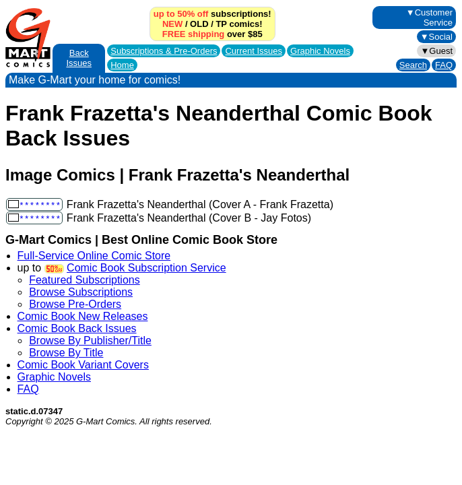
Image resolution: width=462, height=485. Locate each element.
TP (221, 24)
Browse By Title (66, 352)
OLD (199, 24)
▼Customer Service (429, 17)
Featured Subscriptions (84, 280)
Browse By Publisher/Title (90, 340)
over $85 (212, 34)
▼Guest (436, 51)
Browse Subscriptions (81, 292)
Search (413, 65)
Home (122, 65)
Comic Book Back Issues (77, 328)
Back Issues (79, 58)
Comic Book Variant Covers (83, 364)
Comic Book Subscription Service (146, 267)
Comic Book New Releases (83, 316)
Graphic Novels (320, 51)
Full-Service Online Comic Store (94, 255)
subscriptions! (212, 14)
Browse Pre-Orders (75, 304)
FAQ (444, 65)
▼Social (436, 37)
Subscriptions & (163, 51)
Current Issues (253, 51)
